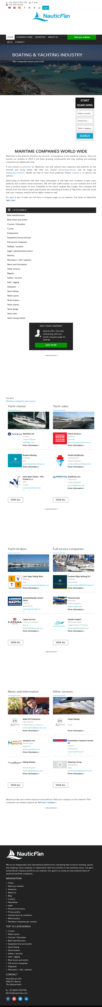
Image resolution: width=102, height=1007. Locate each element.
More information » (31, 441)
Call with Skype (16, 4)
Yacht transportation (16, 314)
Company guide (24, 33)
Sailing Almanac (29, 758)
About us (53, 33)
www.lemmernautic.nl (31, 605)
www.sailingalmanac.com (33, 766)
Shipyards (11, 282)
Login (92, 2)
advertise (27, 162)
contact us (77, 168)
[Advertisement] (16, 24)
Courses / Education (16, 220)
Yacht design (12, 305)
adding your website (15, 168)
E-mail (35, 2)
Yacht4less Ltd (28, 429)
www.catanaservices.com (33, 624)
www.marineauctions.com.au (79, 438)
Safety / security (14, 273)
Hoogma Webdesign (67, 1004)
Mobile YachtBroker (76, 451)
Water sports (13, 291)
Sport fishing (12, 287)
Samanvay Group (74, 758)
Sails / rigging (13, 278)
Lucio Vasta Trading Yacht (33, 572)
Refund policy (14, 914)
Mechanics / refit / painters (19, 255)
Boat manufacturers (16, 211)
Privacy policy (14, 908)
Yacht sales (12, 309)
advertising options (67, 165)
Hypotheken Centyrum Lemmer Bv (80, 737)
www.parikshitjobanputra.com (80, 766)
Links (46, 1004)
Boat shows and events (17, 215)
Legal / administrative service (20, 246)
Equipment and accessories (19, 233)
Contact (19, 38)
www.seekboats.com (76, 481)
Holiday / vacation (15, 242)
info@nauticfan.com (16, 989)
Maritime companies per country (21, 397)
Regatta (10, 269)
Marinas (10, 251)
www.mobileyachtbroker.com (79, 460)
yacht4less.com (29, 438)
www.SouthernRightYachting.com (81, 581)
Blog (10, 38)
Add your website (82, 33)
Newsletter (13, 898)
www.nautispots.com (31, 745)
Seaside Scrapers (74, 615)
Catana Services (29, 615)
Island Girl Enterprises (31, 715)
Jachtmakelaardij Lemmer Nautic (33, 595)
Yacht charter (13, 300)
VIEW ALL (16, 495)
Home (10, 33)
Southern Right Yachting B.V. (79, 572)
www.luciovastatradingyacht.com (36, 581)
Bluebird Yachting (30, 451)
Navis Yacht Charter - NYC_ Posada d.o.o (34, 473)
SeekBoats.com (74, 472)
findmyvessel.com (75, 602)
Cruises (10, 224)
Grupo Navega (73, 715)
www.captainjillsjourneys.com (34, 723)
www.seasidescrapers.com (78, 624)
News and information (17, 260)
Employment (12, 229)
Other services (13, 264)
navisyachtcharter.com (32, 484)
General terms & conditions (20, 911)
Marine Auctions (74, 429)
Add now (51, 341)
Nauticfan (38, 1004)
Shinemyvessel (74, 594)
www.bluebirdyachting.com (34, 460)
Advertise (40, 33)
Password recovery (16, 905)
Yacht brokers (13, 296)
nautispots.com (29, 736)
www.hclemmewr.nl (75, 747)
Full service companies (17, 238)
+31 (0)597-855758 (18, 2)
